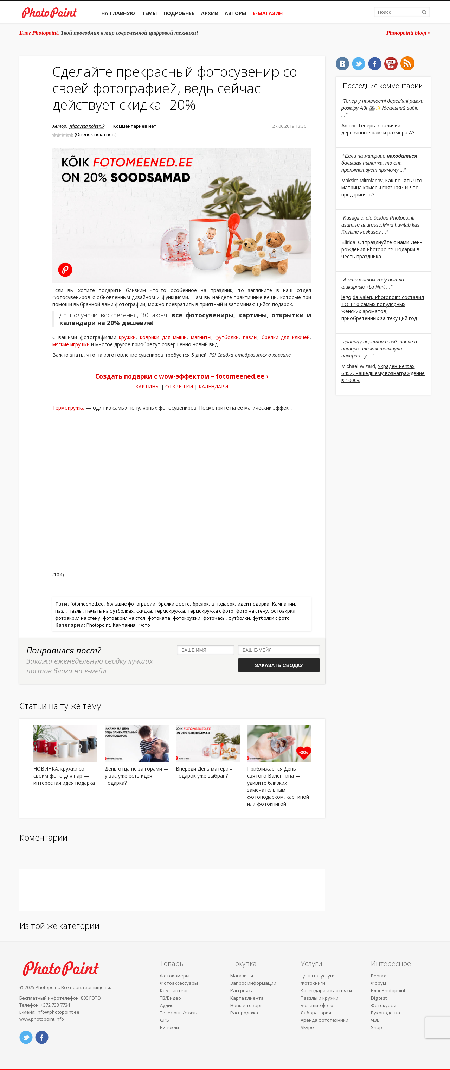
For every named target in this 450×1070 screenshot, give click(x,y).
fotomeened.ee (87, 604)
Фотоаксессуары (179, 983)
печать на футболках (109, 611)
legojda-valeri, (358, 297)
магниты (201, 337)
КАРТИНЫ (147, 386)
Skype (307, 1027)
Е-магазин (268, 13)
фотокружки (186, 618)
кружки (127, 337)
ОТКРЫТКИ (179, 386)
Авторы (235, 13)
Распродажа (244, 1012)
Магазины (241, 976)
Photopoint (98, 625)
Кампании (283, 604)
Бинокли (169, 1027)
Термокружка (68, 407)
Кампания (124, 625)
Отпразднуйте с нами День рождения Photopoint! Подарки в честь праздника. (382, 249)
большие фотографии (131, 604)
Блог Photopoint (388, 990)
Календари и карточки (326, 990)
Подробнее (178, 13)
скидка (144, 611)
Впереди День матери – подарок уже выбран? (204, 772)
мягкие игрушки (71, 344)
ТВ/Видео (170, 998)
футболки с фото (271, 618)
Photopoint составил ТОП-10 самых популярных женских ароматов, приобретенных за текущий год (382, 308)
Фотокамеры (174, 976)
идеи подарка (253, 604)
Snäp (376, 1027)
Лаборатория (316, 1012)
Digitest (379, 998)
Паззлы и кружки (320, 998)
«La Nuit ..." (378, 286)
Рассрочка (242, 990)
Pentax (378, 976)
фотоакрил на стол (124, 618)
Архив (209, 13)
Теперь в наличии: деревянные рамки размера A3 (378, 129)
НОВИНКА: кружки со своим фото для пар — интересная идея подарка (64, 775)
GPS (164, 1020)
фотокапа (159, 618)
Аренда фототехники (324, 1020)
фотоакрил (283, 611)
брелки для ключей (286, 337)
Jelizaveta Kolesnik (87, 126)
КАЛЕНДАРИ (213, 386)
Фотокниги (313, 983)
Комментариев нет (134, 126)
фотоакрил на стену (77, 618)
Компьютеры (175, 990)
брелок (201, 604)
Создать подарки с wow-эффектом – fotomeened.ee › (181, 376)
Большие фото (317, 1005)
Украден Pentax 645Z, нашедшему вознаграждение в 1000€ (383, 373)
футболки (227, 337)
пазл (60, 611)
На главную (118, 13)
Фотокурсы (383, 1005)
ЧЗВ (375, 1020)
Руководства (385, 1012)
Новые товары (247, 1005)
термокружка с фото (210, 611)
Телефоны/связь (178, 1012)
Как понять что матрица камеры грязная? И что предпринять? (381, 187)
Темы (149, 13)
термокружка (170, 611)
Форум (378, 983)
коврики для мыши (163, 337)
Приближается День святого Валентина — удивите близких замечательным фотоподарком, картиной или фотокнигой (278, 786)
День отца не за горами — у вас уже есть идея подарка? (137, 775)
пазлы (250, 337)
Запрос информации (253, 983)
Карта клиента (247, 998)
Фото (144, 625)
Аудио (167, 1005)
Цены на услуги (318, 976)
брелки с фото (174, 604)
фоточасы (214, 618)
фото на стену (252, 611)
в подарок (223, 604)
